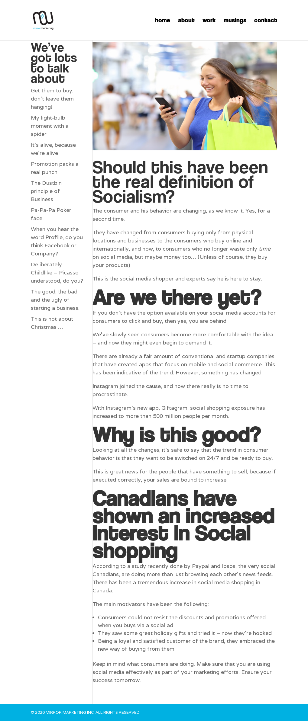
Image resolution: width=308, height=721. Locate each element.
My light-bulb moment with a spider (50, 125)
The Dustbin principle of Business (46, 191)
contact (265, 21)
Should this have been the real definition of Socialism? (180, 181)
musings (235, 21)
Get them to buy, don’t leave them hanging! (52, 98)
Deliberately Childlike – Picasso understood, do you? (57, 272)
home (162, 21)
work (209, 21)
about (186, 21)
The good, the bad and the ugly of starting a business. (55, 299)
